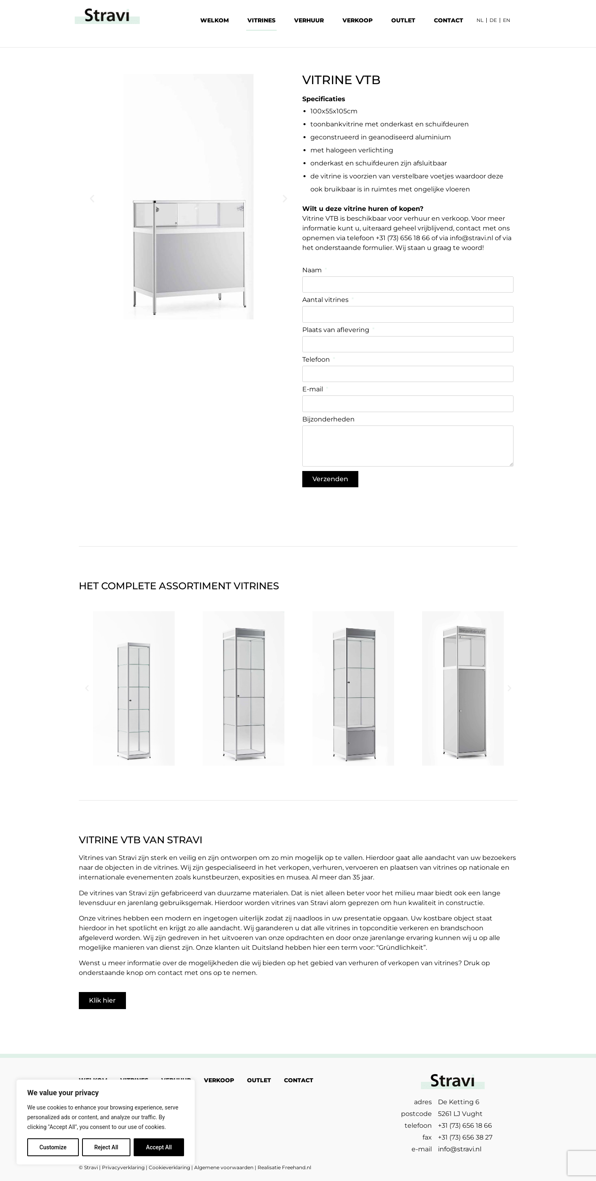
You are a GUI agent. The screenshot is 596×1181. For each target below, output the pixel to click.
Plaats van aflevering (336, 330)
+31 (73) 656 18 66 (403, 238)
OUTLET (403, 20)
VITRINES (261, 20)
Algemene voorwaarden (224, 1167)
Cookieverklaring (169, 1167)
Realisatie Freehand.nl (284, 1167)
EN (506, 20)
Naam (312, 270)
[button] (92, 198)
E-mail (313, 389)
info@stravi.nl (471, 238)
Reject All (106, 1147)
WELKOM (214, 20)
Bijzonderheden (328, 419)
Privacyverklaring (123, 1167)
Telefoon (317, 359)
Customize (53, 1147)
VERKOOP (357, 20)
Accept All (159, 1147)
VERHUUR (309, 20)
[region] (105, 1122)
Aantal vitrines (326, 300)
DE (493, 20)
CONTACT (448, 20)
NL (480, 20)
